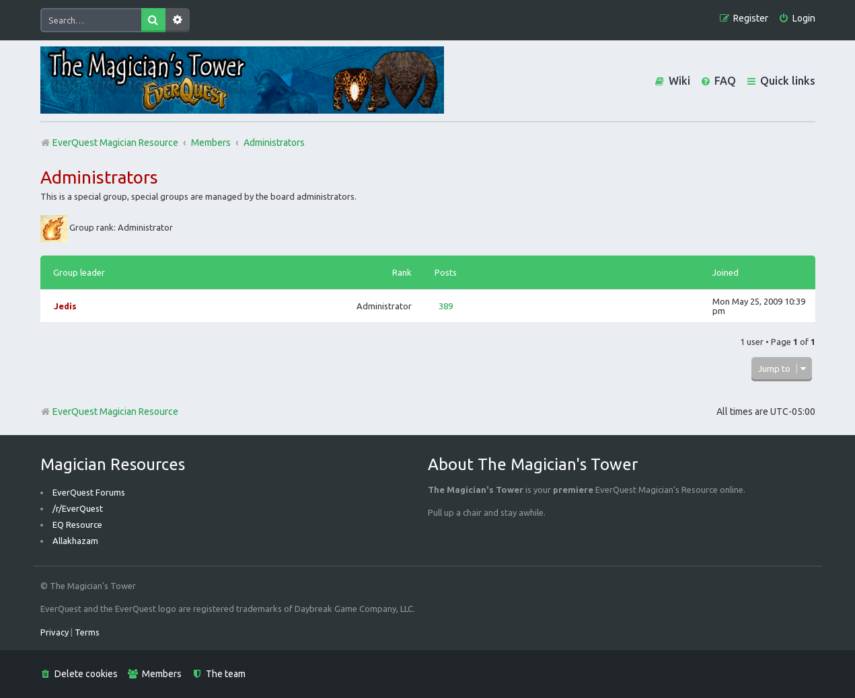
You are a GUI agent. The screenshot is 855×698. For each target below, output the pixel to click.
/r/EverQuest (77, 508)
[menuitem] (796, 18)
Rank (402, 272)
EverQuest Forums (88, 492)
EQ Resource (77, 524)
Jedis (65, 306)
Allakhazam (75, 540)
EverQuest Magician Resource (109, 411)
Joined (725, 272)
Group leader (79, 272)
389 (446, 306)
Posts (446, 272)
